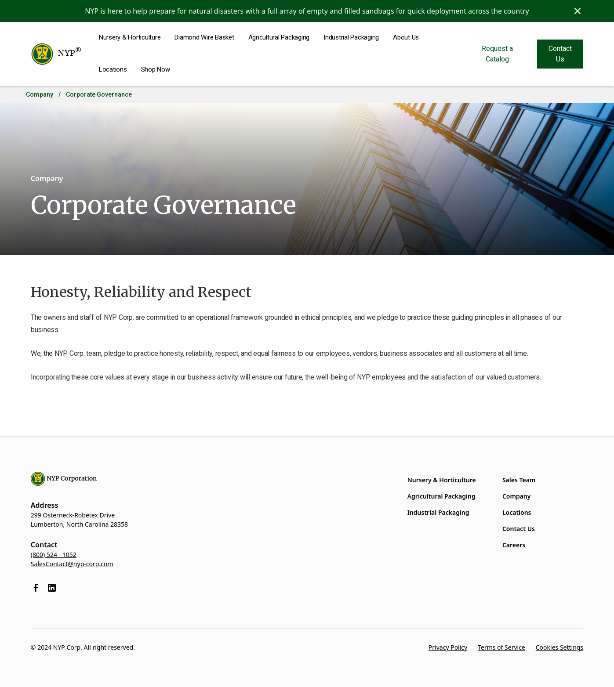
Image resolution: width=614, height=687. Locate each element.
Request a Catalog (497, 53)
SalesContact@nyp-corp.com (72, 564)
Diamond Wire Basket (204, 37)
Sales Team (518, 480)
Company (39, 94)
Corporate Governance (99, 94)
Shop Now (155, 69)
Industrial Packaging (351, 37)
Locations (113, 69)
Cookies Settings (559, 647)
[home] (56, 54)
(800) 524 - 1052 (53, 554)
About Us (406, 37)
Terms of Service (501, 647)
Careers (513, 545)
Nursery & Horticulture (130, 37)
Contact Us (560, 53)
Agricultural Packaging (279, 37)
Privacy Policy (448, 647)
